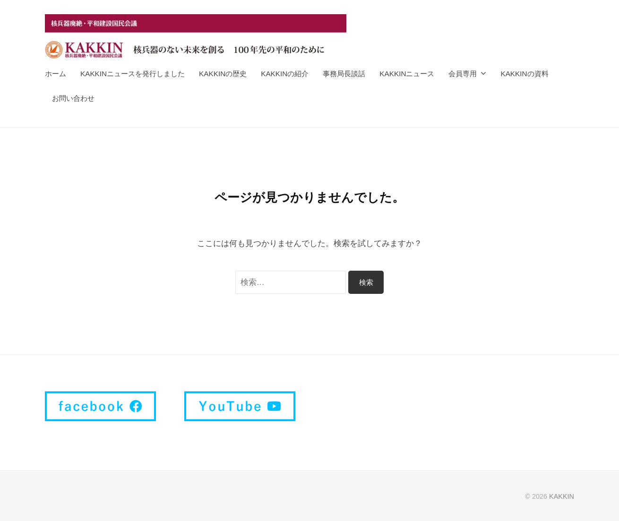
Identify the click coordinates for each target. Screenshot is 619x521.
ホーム (55, 74)
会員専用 (462, 74)
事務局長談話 (344, 74)
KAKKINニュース (406, 74)
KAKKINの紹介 (285, 74)
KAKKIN (561, 496)
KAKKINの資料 (524, 74)
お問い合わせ (73, 98)
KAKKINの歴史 (223, 74)
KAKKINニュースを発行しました (132, 74)
